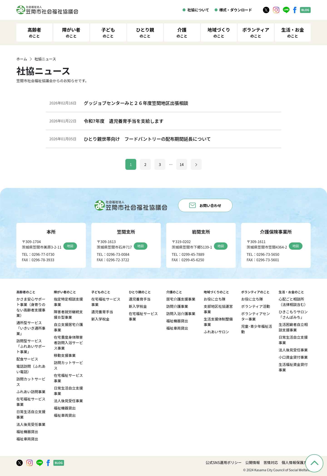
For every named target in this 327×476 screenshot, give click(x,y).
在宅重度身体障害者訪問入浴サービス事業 (68, 342)
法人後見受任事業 (30, 424)
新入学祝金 (100, 319)
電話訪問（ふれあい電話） (30, 368)
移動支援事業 (65, 355)
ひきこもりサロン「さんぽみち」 (293, 314)
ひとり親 (145, 32)
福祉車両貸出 (27, 438)
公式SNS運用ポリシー (224, 462)
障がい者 (71, 32)
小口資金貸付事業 (293, 357)
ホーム (21, 59)
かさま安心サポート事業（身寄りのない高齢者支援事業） (30, 307)
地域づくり (219, 32)
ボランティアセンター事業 (255, 316)
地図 (70, 246)
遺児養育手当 (102, 311)
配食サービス (27, 359)
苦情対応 (270, 462)
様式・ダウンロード (235, 9)
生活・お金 (292, 32)
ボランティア (255, 32)
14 (182, 164)
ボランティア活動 (255, 306)
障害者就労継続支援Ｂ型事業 (68, 314)
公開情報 (252, 462)
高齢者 (34, 32)
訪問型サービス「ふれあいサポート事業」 (30, 346)
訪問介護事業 (177, 306)
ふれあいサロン (216, 331)
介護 (181, 32)
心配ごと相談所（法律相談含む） (293, 301)
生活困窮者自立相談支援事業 (293, 327)
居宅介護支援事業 (180, 299)
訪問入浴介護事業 (180, 313)
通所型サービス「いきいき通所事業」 (30, 328)
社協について (198, 9)
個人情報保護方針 (296, 462)
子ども (108, 32)
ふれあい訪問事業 (30, 391)
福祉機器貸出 (27, 431)
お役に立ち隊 (214, 299)
